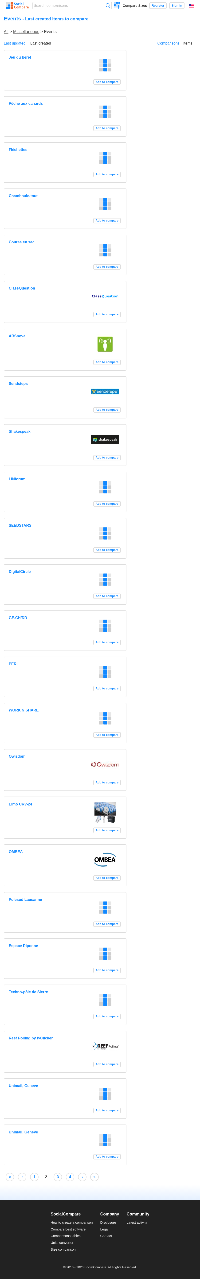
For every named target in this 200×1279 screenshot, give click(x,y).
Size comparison (63, 1249)
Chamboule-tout (23, 196)
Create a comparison (117, 6)
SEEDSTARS (20, 525)
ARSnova (17, 336)
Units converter (62, 1243)
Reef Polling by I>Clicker (31, 1038)
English (191, 6)
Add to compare (107, 82)
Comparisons (168, 43)
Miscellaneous (26, 31)
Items (187, 43)
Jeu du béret (20, 57)
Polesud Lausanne (25, 900)
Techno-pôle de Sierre (28, 992)
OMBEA (16, 852)
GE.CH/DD (18, 618)
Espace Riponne (23, 946)
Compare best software (68, 1229)
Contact (106, 1236)
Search (108, 5)
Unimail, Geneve (23, 1086)
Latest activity (137, 1222)
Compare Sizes (135, 6)
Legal (104, 1229)
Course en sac (21, 242)
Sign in (177, 5)
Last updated (15, 43)
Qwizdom (17, 756)
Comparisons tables (65, 1236)
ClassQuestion (22, 288)
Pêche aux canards (26, 103)
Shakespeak (20, 431)
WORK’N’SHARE (24, 710)
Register (158, 5)
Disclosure (108, 1222)
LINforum (17, 479)
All (6, 31)
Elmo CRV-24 (20, 804)
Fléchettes (18, 150)
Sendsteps (18, 384)
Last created (40, 43)
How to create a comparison (72, 1222)
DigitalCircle (20, 572)
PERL (14, 664)
